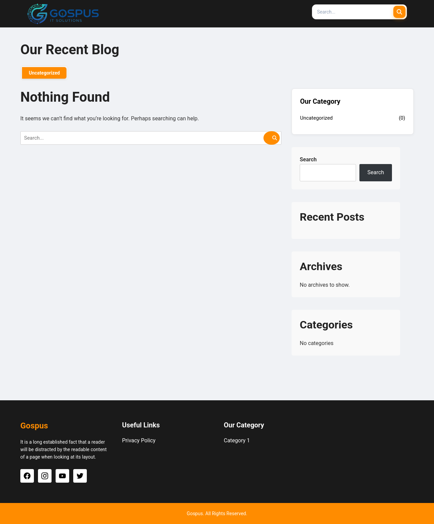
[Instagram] (45, 476)
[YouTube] (62, 476)
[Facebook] (27, 476)
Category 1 (237, 440)
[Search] (359, 11)
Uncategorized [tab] (44, 73)
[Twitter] (80, 476)
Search (308, 159)
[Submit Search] (399, 12)
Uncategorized (316, 118)
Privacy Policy (139, 440)
